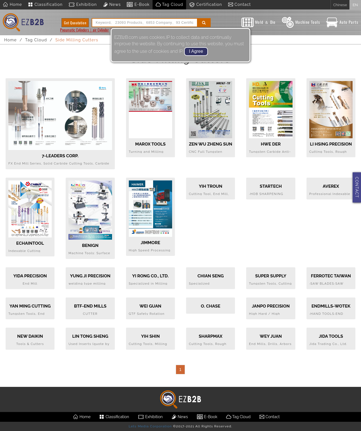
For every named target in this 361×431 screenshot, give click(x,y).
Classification (45, 5)
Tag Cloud (169, 5)
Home (12, 5)
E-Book (137, 5)
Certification (205, 4)
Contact (239, 5)
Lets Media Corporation (150, 426)
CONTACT (357, 187)
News (112, 5)
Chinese (340, 5)
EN (355, 5)
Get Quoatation (75, 22)
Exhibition (82, 5)
